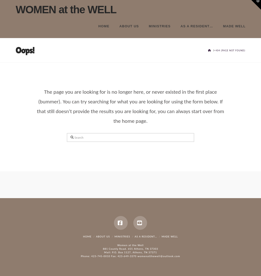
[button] (256, 5)
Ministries (122, 236)
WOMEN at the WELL (66, 9)
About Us (103, 236)
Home (87, 236)
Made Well (170, 236)
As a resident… (146, 236)
